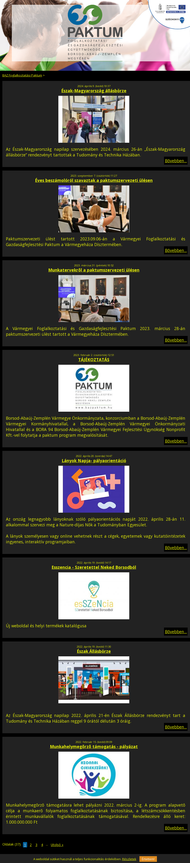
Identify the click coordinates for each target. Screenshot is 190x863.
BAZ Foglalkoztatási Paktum (22, 75)
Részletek (129, 859)
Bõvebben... (176, 160)
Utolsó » (57, 844)
